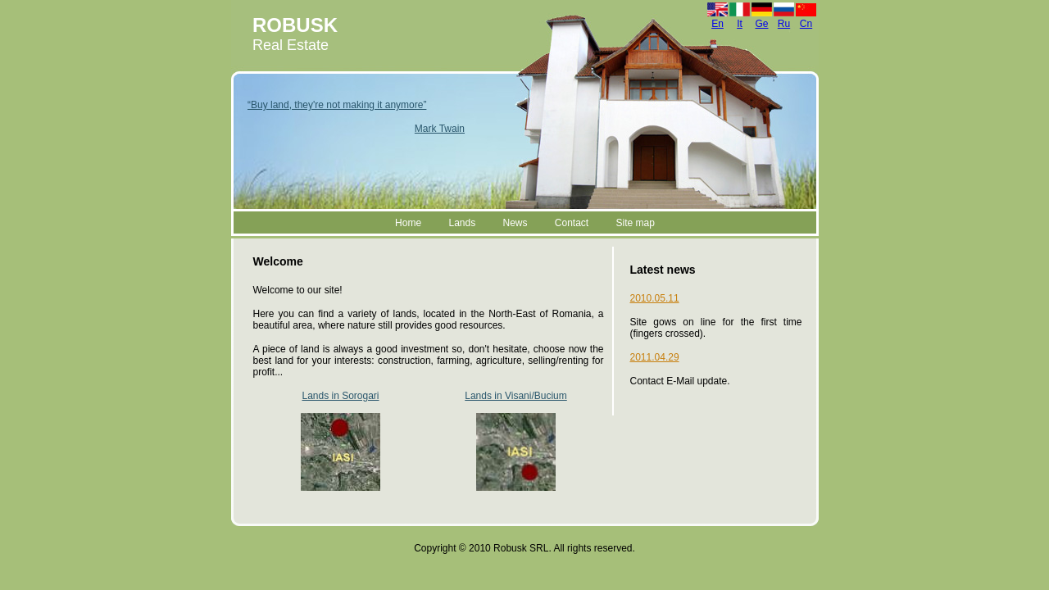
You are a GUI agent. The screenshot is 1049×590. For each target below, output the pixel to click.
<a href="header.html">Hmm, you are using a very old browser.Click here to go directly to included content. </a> (525, 118)
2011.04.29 (654, 357)
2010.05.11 (654, 298)
